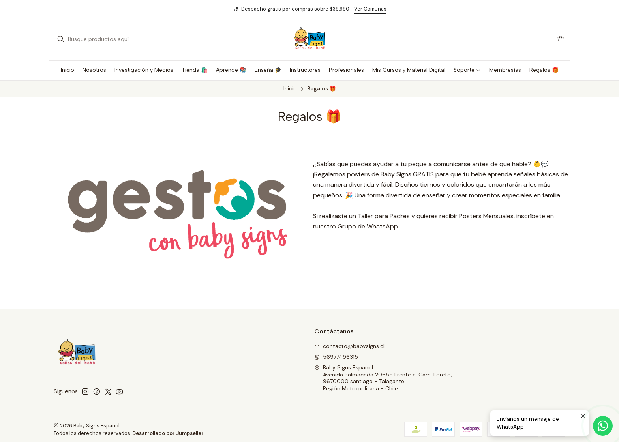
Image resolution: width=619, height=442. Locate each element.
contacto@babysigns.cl (349, 346)
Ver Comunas (370, 9)
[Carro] (560, 39)
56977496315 (336, 356)
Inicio (290, 89)
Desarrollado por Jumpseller (168, 433)
